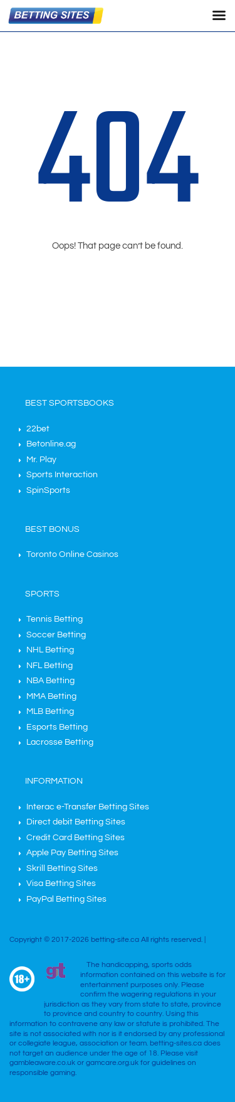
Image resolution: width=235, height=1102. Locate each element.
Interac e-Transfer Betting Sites (87, 806)
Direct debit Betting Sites (75, 822)
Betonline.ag (51, 444)
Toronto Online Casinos (72, 554)
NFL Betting (49, 665)
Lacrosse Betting (59, 742)
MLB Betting (50, 711)
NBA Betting (50, 680)
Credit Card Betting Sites (75, 837)
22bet (38, 428)
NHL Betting (50, 650)
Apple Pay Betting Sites (72, 852)
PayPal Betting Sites (66, 899)
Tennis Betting (54, 619)
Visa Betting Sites (61, 883)
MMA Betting (51, 696)
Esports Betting (57, 727)
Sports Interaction (62, 474)
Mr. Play (41, 459)
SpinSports (48, 490)
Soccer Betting (56, 634)
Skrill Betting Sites (62, 868)
